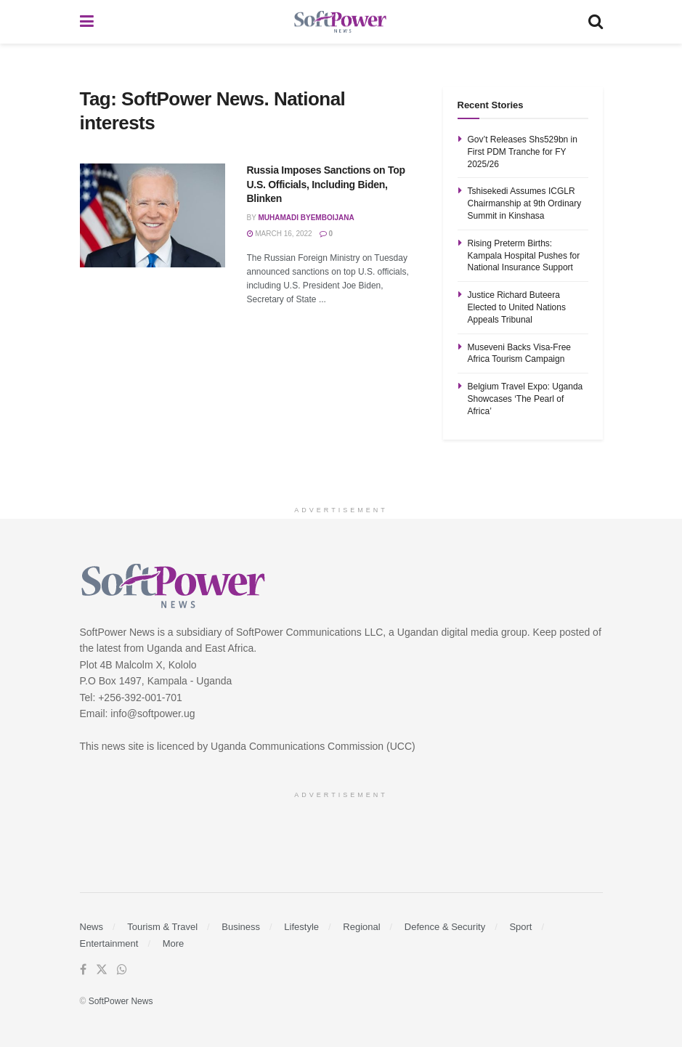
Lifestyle (301, 926)
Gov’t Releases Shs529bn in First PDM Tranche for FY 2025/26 (522, 151)
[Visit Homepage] (340, 22)
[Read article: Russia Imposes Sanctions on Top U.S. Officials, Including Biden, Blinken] (152, 215)
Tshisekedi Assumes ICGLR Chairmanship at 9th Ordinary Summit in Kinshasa (525, 203)
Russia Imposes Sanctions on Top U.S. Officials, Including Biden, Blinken (326, 184)
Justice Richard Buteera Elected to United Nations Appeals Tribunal (517, 307)
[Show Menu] (87, 22)
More (173, 943)
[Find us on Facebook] (83, 970)
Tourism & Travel (162, 926)
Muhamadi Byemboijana (306, 218)
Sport (520, 926)
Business (241, 926)
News (92, 926)
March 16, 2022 (279, 234)
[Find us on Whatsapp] (122, 970)
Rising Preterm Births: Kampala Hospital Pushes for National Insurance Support (524, 255)
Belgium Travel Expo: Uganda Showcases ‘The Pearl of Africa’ (525, 398)
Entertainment (109, 943)
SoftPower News (121, 1001)
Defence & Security (445, 926)
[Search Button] (595, 22)
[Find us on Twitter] (101, 970)
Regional (361, 926)
